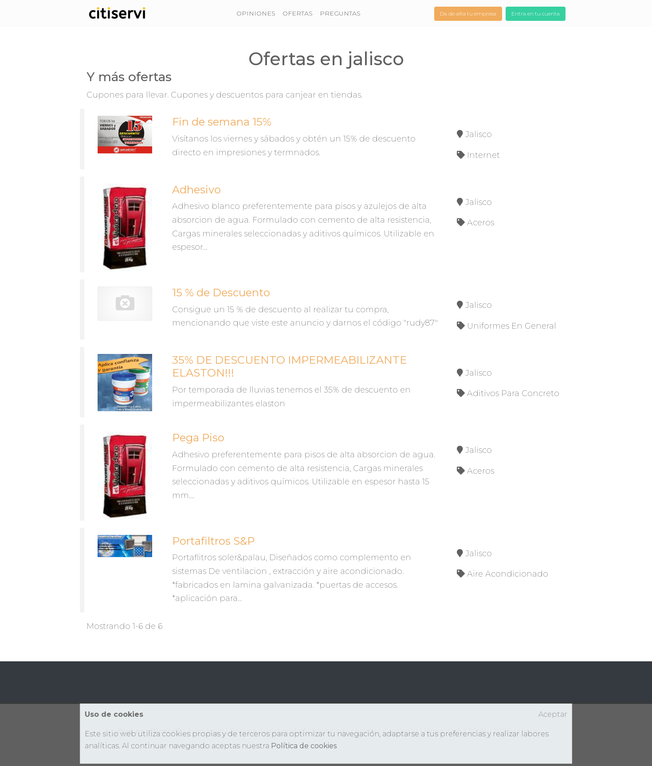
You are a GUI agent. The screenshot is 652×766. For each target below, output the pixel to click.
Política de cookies (304, 746)
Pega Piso (198, 437)
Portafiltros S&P (213, 540)
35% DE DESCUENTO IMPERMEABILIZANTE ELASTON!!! (289, 366)
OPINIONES (255, 13)
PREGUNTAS (340, 13)
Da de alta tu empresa (468, 13)
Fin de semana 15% (221, 121)
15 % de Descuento (221, 292)
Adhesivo (196, 189)
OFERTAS (298, 13)
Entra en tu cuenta (535, 13)
